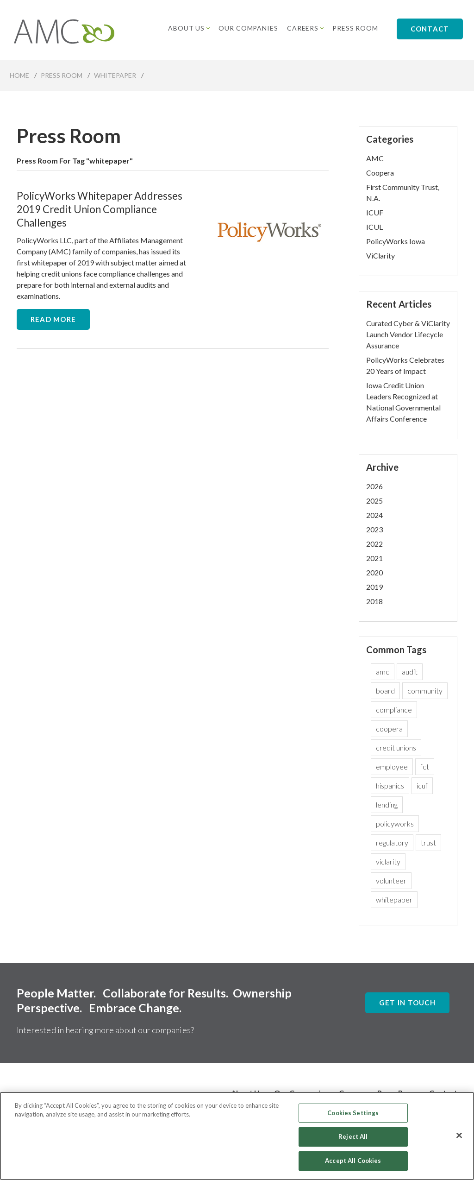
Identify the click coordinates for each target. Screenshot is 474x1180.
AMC (375, 158)
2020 (374, 572)
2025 (374, 500)
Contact (430, 29)
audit (410, 671)
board (385, 690)
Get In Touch (407, 1002)
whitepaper (394, 899)
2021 (374, 558)
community (425, 690)
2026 (374, 486)
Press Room (355, 28)
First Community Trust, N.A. (402, 192)
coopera (389, 728)
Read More (53, 319)
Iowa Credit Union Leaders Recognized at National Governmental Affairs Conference (403, 402)
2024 (374, 515)
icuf (422, 785)
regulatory (392, 842)
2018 (374, 601)
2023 (374, 529)
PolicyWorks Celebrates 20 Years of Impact (405, 365)
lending (387, 804)
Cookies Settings (353, 1118)
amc (382, 671)
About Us (189, 28)
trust (428, 842)
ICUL (374, 226)
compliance (394, 709)
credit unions (396, 747)
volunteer (391, 880)
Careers (305, 28)
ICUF (374, 212)
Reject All (353, 1141)
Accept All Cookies (353, 1165)
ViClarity (380, 255)
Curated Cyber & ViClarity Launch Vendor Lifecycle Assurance (408, 334)
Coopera (380, 172)
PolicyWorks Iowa (395, 241)
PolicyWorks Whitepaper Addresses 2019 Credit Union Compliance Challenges (99, 209)
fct (424, 766)
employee (392, 766)
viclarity (388, 861)
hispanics (390, 785)
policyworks (395, 823)
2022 (374, 543)
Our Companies (248, 28)
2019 (374, 586)
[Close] (459, 1140)
